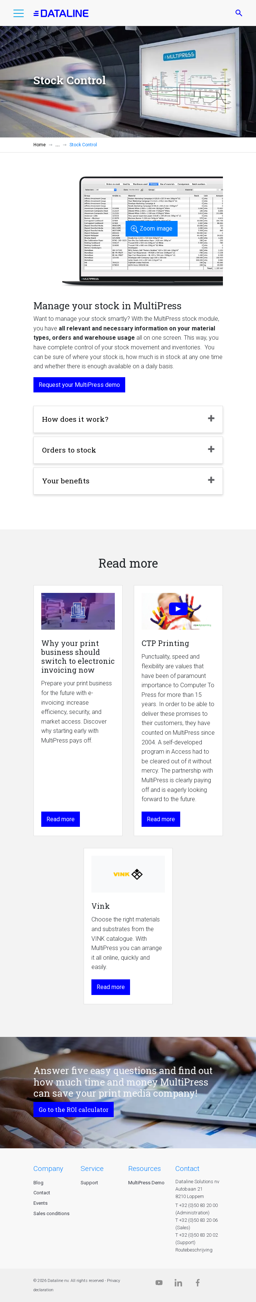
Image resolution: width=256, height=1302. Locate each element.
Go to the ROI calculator (73, 1109)
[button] (18, 15)
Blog (38, 1182)
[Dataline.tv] (159, 1284)
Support (89, 1182)
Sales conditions (51, 1213)
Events (40, 1203)
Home (39, 144)
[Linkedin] (178, 1284)
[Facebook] (197, 1284)
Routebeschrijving (194, 1250)
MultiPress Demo (146, 1182)
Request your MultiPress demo (79, 384)
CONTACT (187, 1168)
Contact (41, 1192)
